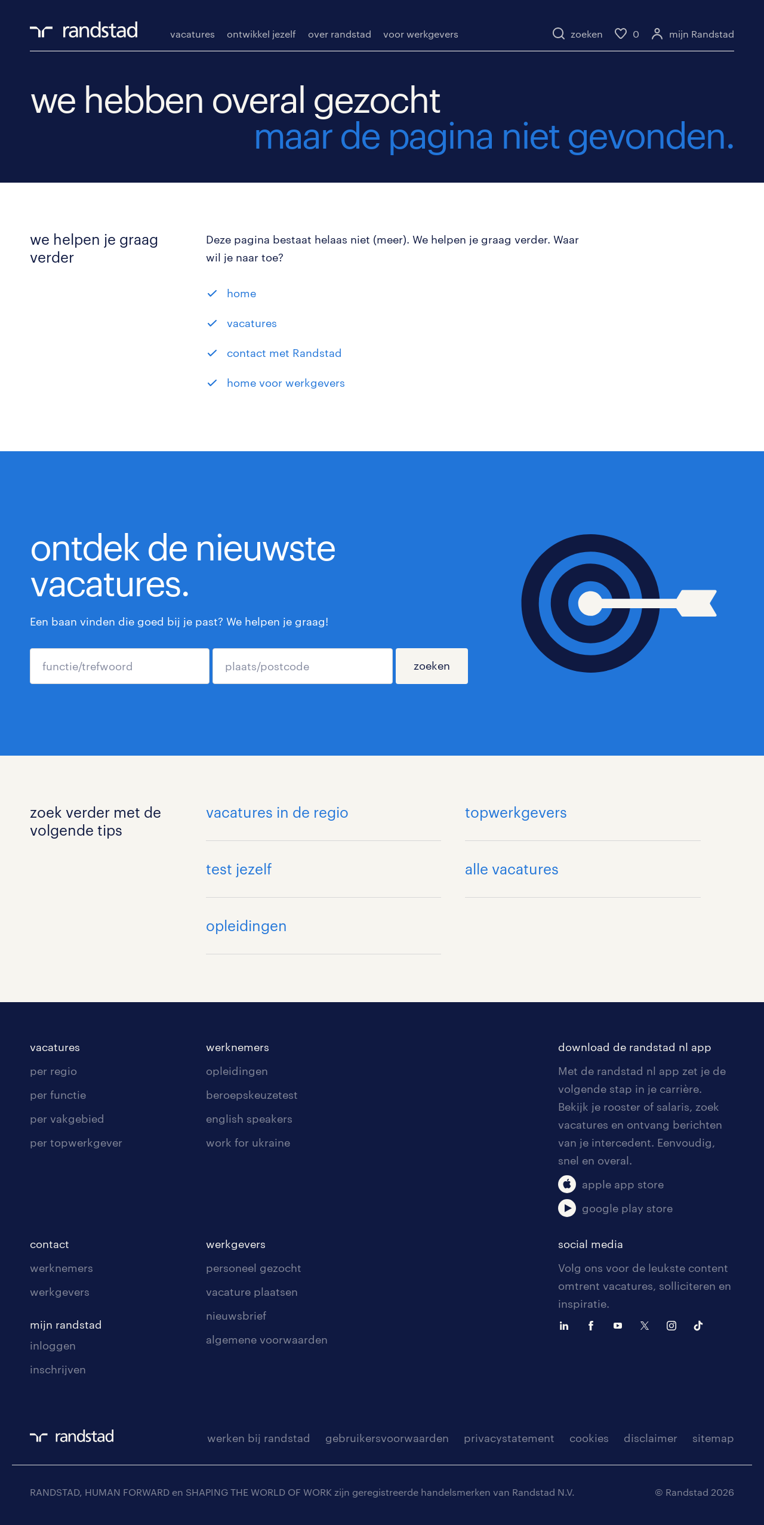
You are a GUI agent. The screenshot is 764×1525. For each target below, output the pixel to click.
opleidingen (246, 925)
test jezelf (239, 868)
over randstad (339, 33)
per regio (53, 1070)
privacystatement (509, 1437)
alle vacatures (512, 868)
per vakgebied (67, 1118)
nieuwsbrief (236, 1315)
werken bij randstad (258, 1437)
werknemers (237, 1046)
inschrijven (58, 1369)
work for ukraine (248, 1142)
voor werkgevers (420, 33)
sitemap (713, 1437)
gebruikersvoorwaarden (387, 1437)
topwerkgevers (516, 812)
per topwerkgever (76, 1142)
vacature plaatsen (252, 1291)
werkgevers (60, 1291)
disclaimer (650, 1437)
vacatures (192, 33)
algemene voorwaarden (267, 1339)
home (241, 293)
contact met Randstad (284, 352)
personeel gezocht (253, 1267)
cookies (589, 1437)
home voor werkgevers (286, 382)
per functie (58, 1094)
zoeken (432, 665)
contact (49, 1243)
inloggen (53, 1345)
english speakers (249, 1118)
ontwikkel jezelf (261, 33)
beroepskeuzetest (252, 1094)
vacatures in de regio (277, 812)
